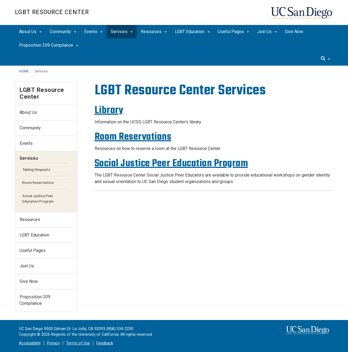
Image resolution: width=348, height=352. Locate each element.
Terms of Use (78, 343)
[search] (325, 59)
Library (109, 110)
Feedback (104, 343)
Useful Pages (233, 31)
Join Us (267, 31)
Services (122, 31)
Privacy (53, 343)
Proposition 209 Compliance (48, 45)
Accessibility (30, 343)
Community (63, 31)
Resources (154, 31)
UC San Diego (302, 15)
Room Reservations (133, 136)
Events (93, 31)
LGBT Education (192, 31)
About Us (30, 31)
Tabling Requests (36, 169)
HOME (24, 71)
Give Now (294, 31)
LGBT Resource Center (52, 12)
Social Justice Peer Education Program (171, 163)
